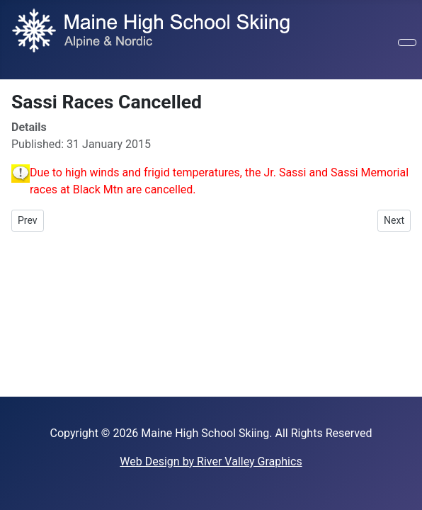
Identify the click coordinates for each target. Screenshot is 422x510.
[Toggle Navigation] (407, 42)
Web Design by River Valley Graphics (211, 461)
